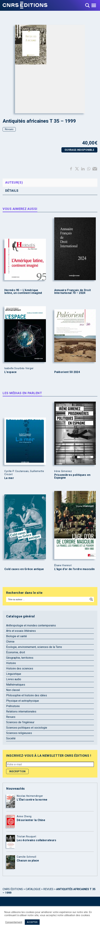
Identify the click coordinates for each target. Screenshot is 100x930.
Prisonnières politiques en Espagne (72, 476)
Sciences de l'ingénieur (20, 722)
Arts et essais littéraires (21, 630)
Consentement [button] (13, 922)
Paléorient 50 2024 (67, 372)
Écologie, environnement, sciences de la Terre (34, 647)
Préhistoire (13, 706)
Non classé (13, 690)
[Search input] (47, 599)
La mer (9, 478)
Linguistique (13, 674)
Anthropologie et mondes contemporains (31, 625)
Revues (9, 129)
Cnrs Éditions (13, 889)
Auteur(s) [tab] (14, 182)
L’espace (10, 372)
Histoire (11, 663)
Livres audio (13, 679)
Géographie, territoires (19, 657)
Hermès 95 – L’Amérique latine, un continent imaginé (23, 291)
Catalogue (33, 889)
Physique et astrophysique (22, 700)
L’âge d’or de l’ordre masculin (74, 569)
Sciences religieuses (19, 733)
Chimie (10, 641)
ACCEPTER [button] (32, 922)
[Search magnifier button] (91, 599)
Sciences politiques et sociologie (26, 727)
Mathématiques (15, 684)
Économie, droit (15, 652)
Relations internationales (21, 711)
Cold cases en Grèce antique (24, 569)
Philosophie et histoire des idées (26, 695)
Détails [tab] (11, 190)
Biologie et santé (16, 636)
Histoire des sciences (19, 668)
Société (11, 738)
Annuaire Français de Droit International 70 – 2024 (72, 291)
